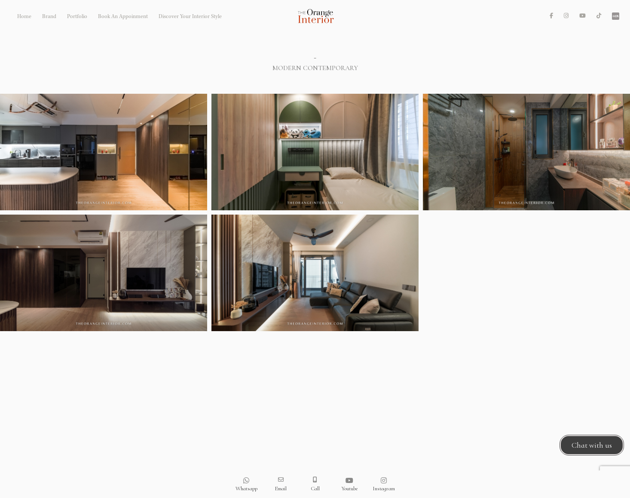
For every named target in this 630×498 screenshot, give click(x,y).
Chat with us (592, 445)
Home (24, 17)
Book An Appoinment (123, 17)
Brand (49, 17)
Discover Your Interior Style (190, 17)
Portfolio (77, 17)
